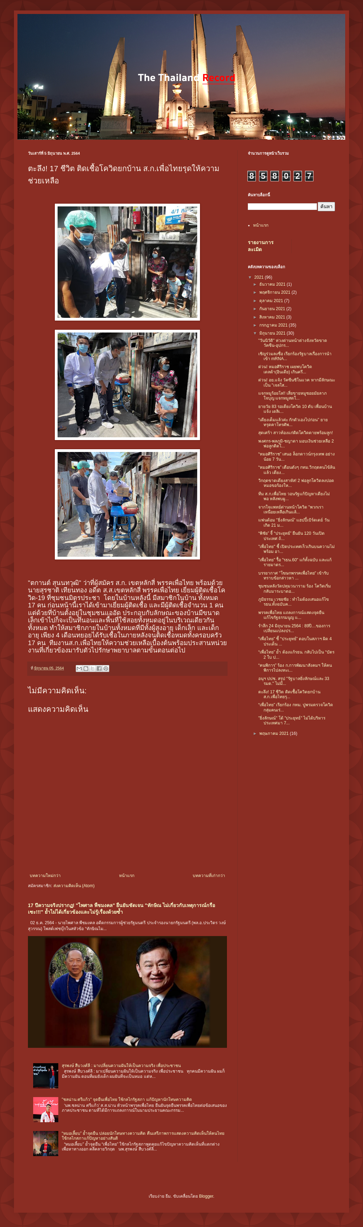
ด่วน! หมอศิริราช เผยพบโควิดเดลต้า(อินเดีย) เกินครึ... (285, 369)
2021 (259, 277)
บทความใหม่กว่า (45, 875)
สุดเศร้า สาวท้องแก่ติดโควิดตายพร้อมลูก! (295, 432)
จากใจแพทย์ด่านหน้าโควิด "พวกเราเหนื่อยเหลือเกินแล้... (291, 509)
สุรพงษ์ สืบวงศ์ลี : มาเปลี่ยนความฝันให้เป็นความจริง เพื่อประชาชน (121, 1065)
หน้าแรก (126, 875)
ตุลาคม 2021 (271, 300)
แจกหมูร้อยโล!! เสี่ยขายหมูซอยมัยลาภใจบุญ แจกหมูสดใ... (292, 396)
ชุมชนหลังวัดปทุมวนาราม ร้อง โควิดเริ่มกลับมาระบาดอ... (294, 588)
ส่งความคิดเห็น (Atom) (74, 885)
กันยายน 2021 (272, 308)
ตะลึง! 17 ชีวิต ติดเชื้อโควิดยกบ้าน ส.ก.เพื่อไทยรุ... (289, 694)
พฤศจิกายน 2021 (275, 292)
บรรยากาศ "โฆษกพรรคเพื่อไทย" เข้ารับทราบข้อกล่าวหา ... (293, 575)
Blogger (206, 1196)
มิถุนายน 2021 (273, 333)
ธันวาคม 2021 (273, 284)
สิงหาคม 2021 (272, 317)
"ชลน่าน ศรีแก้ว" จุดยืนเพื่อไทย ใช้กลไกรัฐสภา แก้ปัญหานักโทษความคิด (127, 1099)
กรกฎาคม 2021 (274, 325)
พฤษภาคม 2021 (274, 733)
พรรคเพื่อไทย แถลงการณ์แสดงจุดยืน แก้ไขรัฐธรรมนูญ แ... (291, 615)
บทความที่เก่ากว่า (209, 875)
